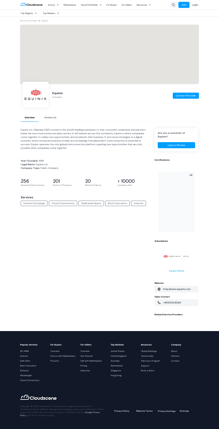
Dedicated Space (91, 203)
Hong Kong (116, 375)
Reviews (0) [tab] (50, 117)
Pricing (83, 365)
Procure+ (54, 360)
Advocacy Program (150, 360)
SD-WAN (24, 351)
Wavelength (26, 375)
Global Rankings (149, 351)
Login (195, 4)
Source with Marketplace (62, 356)
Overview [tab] (30, 117)
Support (145, 365)
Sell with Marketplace (91, 360)
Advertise (85, 370)
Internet (138, 203)
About (174, 351)
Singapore (116, 370)
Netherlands (117, 365)
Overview (54, 351)
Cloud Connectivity (63, 203)
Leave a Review (176, 145)
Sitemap (184, 411)
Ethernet (24, 370)
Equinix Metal (176, 270)
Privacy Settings (167, 411)
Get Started (86, 356)
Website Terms (144, 411)
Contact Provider (186, 95)
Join (183, 4)
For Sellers (127, 4)
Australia (115, 360)
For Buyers (111, 4)
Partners (175, 356)
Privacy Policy (121, 411)
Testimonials (147, 356)
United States (118, 351)
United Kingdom (119, 356)
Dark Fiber (25, 360)
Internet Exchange (34, 203)
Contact (175, 360)
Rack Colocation (117, 203)
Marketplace (70, 4)
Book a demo (147, 370)
